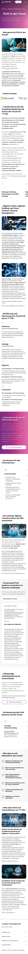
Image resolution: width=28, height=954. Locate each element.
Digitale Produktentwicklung (10, 861)
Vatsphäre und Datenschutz (14, 940)
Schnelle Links (14, 932)
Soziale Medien (14, 945)
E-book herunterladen (14, 447)
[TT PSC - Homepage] (6, 2)
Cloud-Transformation (8, 912)
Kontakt (18, 1)
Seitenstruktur (14, 936)
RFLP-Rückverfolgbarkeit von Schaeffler (13, 306)
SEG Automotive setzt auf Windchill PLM (13, 573)
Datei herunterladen (14, 702)
